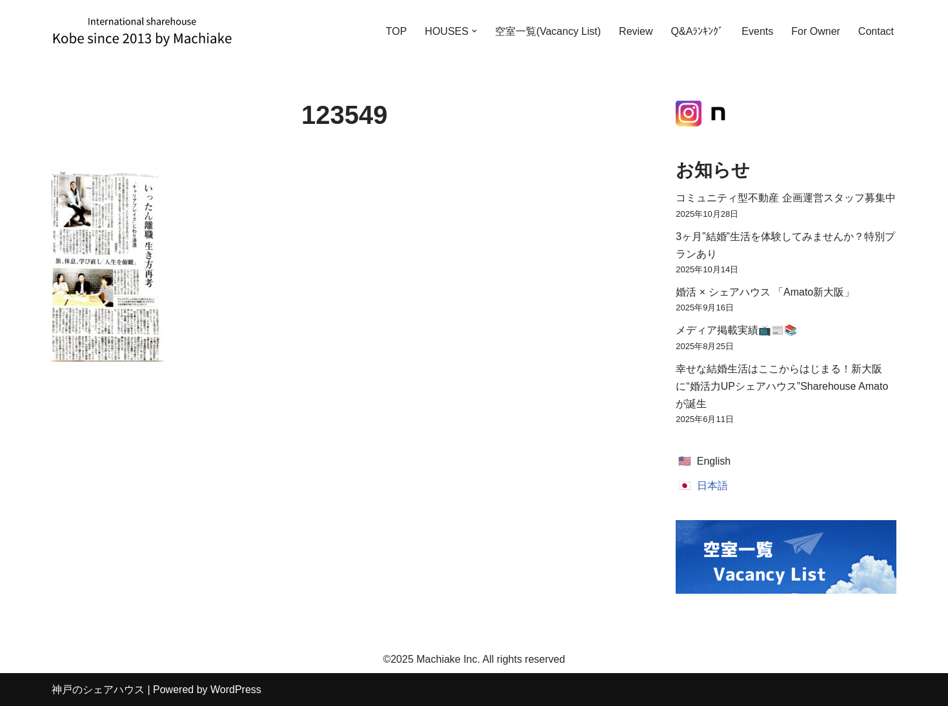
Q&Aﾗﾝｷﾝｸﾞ (697, 31)
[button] (474, 31)
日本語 (712, 485)
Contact (876, 31)
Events (757, 31)
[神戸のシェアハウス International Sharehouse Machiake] (142, 31)
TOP (396, 31)
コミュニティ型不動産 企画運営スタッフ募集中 (785, 197)
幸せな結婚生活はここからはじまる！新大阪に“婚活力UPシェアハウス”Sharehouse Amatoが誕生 (782, 386)
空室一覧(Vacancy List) (548, 31)
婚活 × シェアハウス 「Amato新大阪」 (765, 292)
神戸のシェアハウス (98, 689)
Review (635, 31)
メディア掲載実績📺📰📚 (736, 330)
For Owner (815, 31)
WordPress (235, 689)
